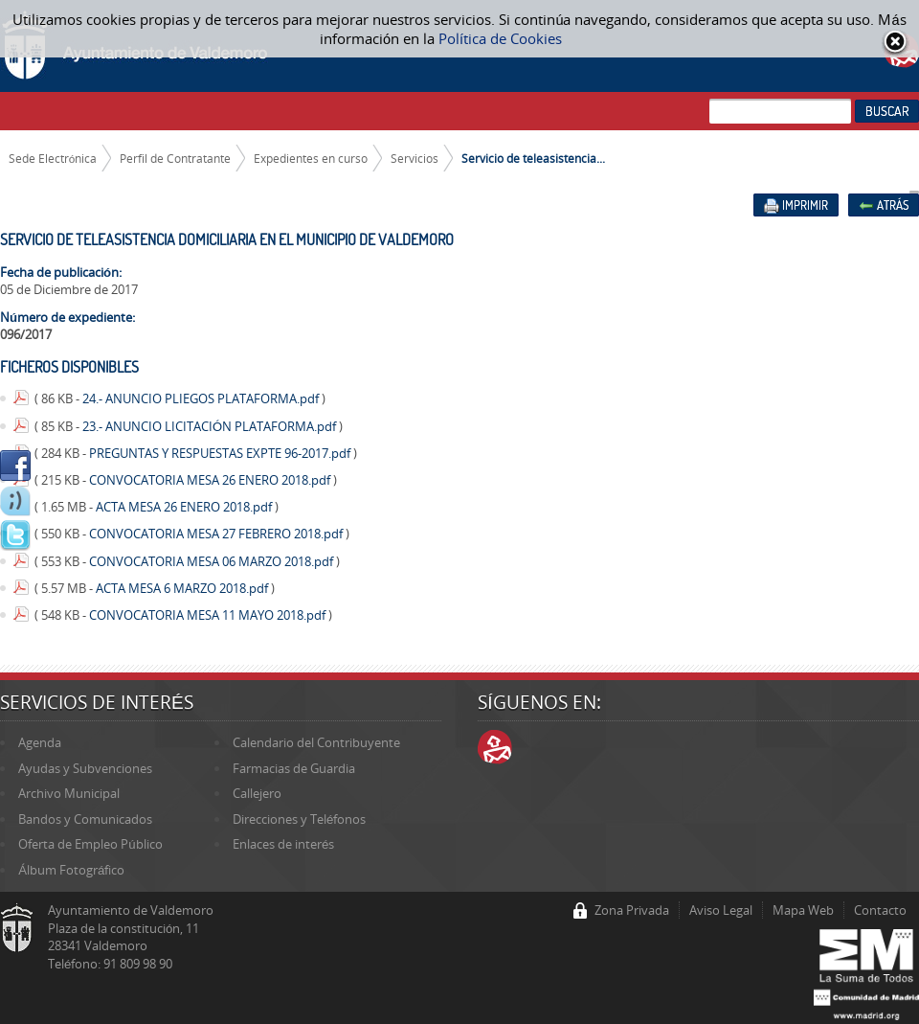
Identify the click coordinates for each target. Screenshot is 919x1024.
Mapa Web (803, 910)
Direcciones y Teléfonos (299, 819)
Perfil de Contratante (175, 158)
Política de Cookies (500, 38)
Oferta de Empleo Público (90, 844)
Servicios (414, 158)
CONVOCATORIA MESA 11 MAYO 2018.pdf (208, 615)
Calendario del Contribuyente (316, 742)
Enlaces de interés (283, 844)
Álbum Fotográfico (71, 869)
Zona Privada (631, 910)
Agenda (39, 742)
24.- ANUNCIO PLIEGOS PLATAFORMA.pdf (202, 398)
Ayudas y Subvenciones (85, 768)
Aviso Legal (720, 910)
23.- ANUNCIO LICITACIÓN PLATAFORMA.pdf (210, 426)
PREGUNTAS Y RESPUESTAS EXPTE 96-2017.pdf (221, 453)
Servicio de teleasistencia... (533, 158)
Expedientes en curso (311, 158)
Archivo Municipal (69, 793)
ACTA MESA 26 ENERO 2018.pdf (185, 506)
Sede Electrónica (53, 158)
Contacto (880, 910)
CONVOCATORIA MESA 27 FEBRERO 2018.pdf (217, 533)
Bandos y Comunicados (85, 819)
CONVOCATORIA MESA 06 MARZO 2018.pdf (212, 561)
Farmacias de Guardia (294, 768)
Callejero (257, 793)
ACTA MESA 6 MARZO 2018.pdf (183, 588)
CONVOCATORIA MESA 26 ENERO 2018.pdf (211, 480)
